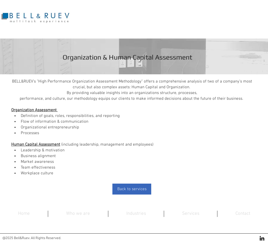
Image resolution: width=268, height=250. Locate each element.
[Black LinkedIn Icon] (262, 238)
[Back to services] (131, 189)
